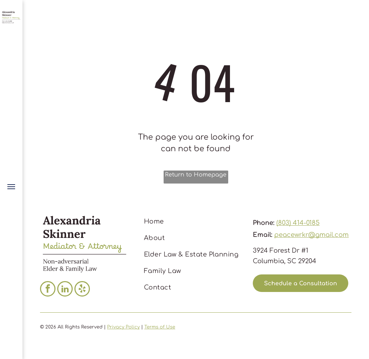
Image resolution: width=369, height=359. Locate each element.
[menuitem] (193, 221)
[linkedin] (65, 289)
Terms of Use (159, 327)
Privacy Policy (123, 327)
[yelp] (82, 289)
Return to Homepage (195, 175)
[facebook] (47, 289)
